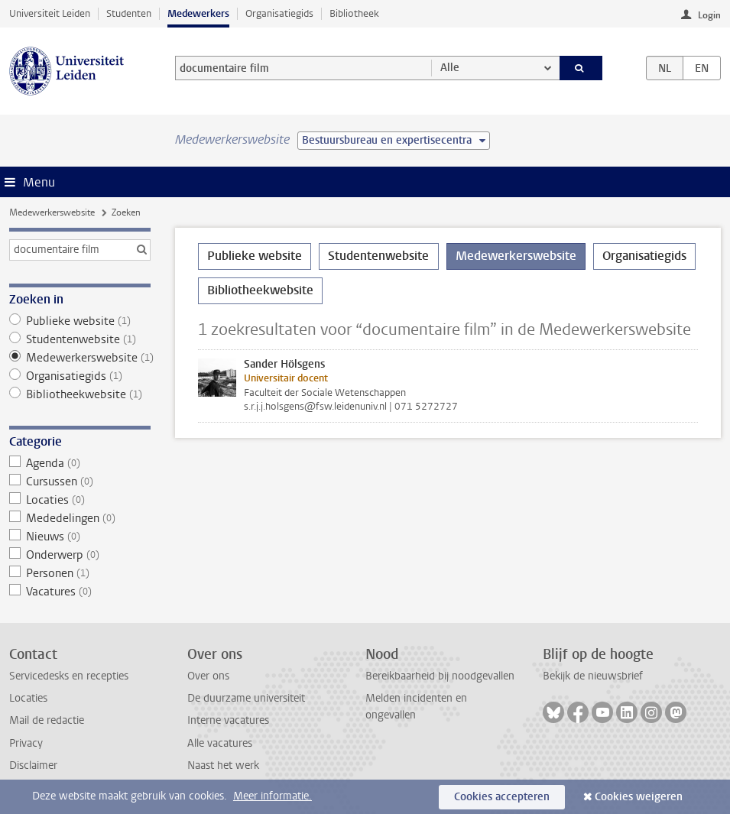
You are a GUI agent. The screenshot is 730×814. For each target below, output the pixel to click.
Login (709, 15)
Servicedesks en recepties (68, 676)
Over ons (208, 676)
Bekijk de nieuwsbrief (593, 676)
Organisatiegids (279, 13)
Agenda (80, 463)
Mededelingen (80, 518)
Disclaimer (33, 765)
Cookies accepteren (502, 797)
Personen (80, 573)
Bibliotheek (354, 13)
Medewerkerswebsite (52, 212)
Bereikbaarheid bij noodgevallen (439, 676)
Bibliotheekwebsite (80, 394)
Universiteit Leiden (49, 13)
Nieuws (80, 536)
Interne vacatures (228, 720)
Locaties (80, 499)
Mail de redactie (46, 720)
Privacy (26, 743)
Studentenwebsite (80, 339)
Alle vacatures (219, 743)
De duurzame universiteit (246, 698)
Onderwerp (80, 554)
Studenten (128, 13)
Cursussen (80, 481)
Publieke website (80, 321)
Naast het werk (223, 765)
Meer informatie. (272, 796)
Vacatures (80, 591)
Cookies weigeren (639, 797)
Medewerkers (198, 13)
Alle (449, 67)
